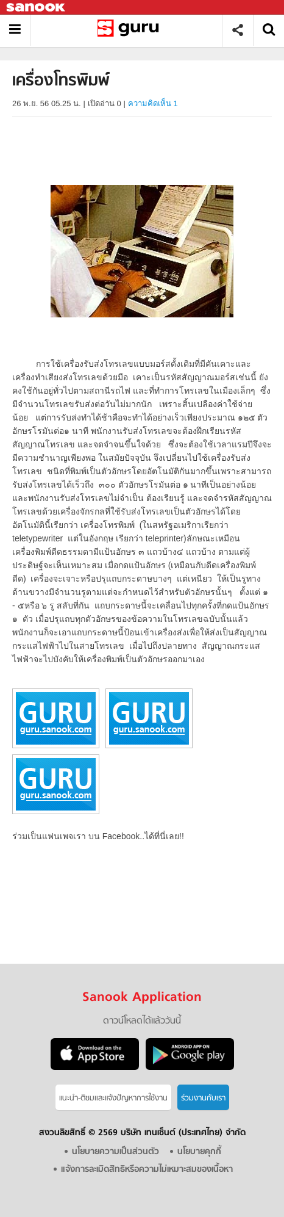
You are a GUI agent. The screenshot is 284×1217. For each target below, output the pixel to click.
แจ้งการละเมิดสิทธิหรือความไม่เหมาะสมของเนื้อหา (147, 1170)
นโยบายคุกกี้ (199, 1152)
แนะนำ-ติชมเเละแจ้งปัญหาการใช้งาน (113, 1098)
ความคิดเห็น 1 (153, 103)
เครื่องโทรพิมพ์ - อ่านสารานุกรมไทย (131, 30)
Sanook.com (36, 7)
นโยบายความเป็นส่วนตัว (115, 1152)
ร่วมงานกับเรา (203, 1098)
